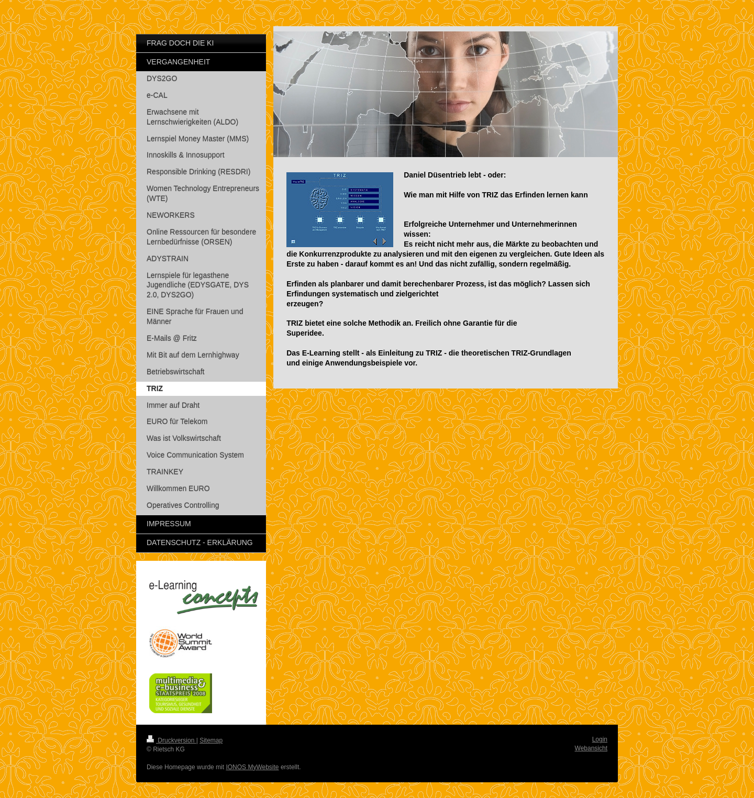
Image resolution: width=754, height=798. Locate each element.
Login (599, 739)
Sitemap (211, 740)
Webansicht (591, 748)
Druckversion (171, 740)
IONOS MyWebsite (252, 767)
